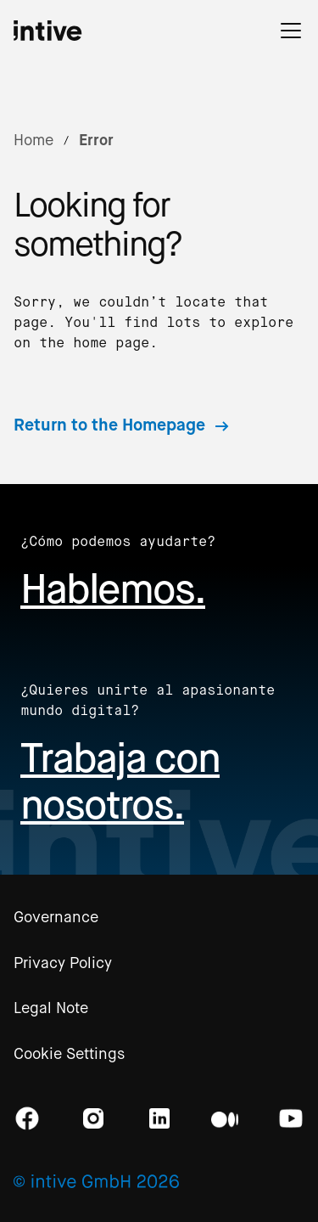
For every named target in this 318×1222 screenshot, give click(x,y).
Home (33, 140)
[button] (290, 30)
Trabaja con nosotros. (120, 781)
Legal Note (51, 1008)
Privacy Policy (63, 963)
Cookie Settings (69, 1053)
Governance (56, 917)
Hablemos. (112, 589)
